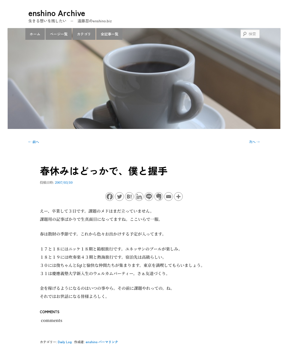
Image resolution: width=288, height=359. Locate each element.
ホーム (35, 34)
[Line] (149, 196)
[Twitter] (119, 196)
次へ (254, 141)
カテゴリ (84, 34)
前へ (33, 141)
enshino (92, 341)
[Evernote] (158, 196)
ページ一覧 (59, 34)
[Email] (168, 196)
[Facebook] (109, 196)
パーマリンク (108, 341)
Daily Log (65, 341)
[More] (178, 196)
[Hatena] (129, 196)
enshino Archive (56, 13)
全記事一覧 (109, 34)
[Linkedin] (139, 196)
